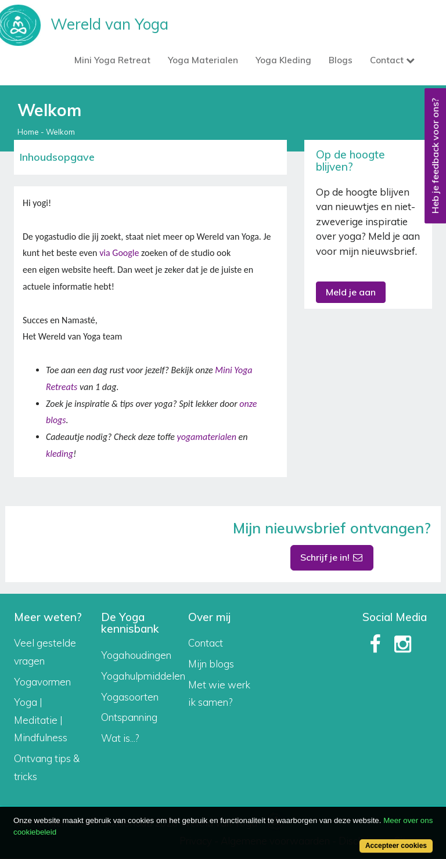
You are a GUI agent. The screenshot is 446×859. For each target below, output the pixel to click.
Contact (205, 643)
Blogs (341, 60)
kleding (59, 453)
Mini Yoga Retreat (112, 60)
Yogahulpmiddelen (143, 676)
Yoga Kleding (283, 60)
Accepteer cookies (396, 846)
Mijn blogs (211, 664)
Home (28, 131)
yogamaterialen (206, 436)
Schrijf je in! (332, 557)
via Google (119, 252)
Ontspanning (129, 717)
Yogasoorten (130, 697)
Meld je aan (351, 292)
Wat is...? (120, 738)
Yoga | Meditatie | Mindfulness (40, 719)
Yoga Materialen (203, 60)
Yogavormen (42, 682)
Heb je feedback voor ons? (435, 156)
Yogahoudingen (136, 655)
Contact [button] (392, 60)
